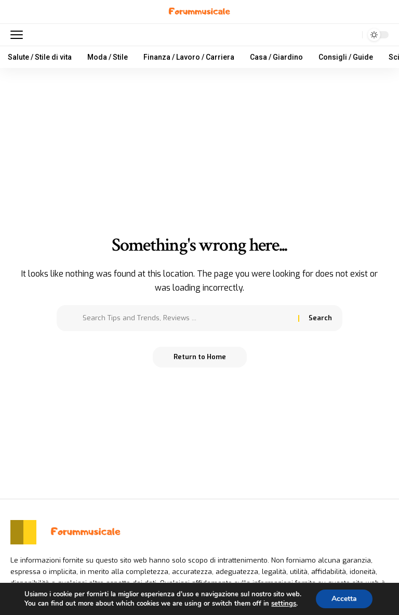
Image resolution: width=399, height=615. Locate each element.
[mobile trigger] (19, 35)
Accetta (344, 599)
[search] (352, 35)
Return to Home (200, 356)
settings (283, 603)
